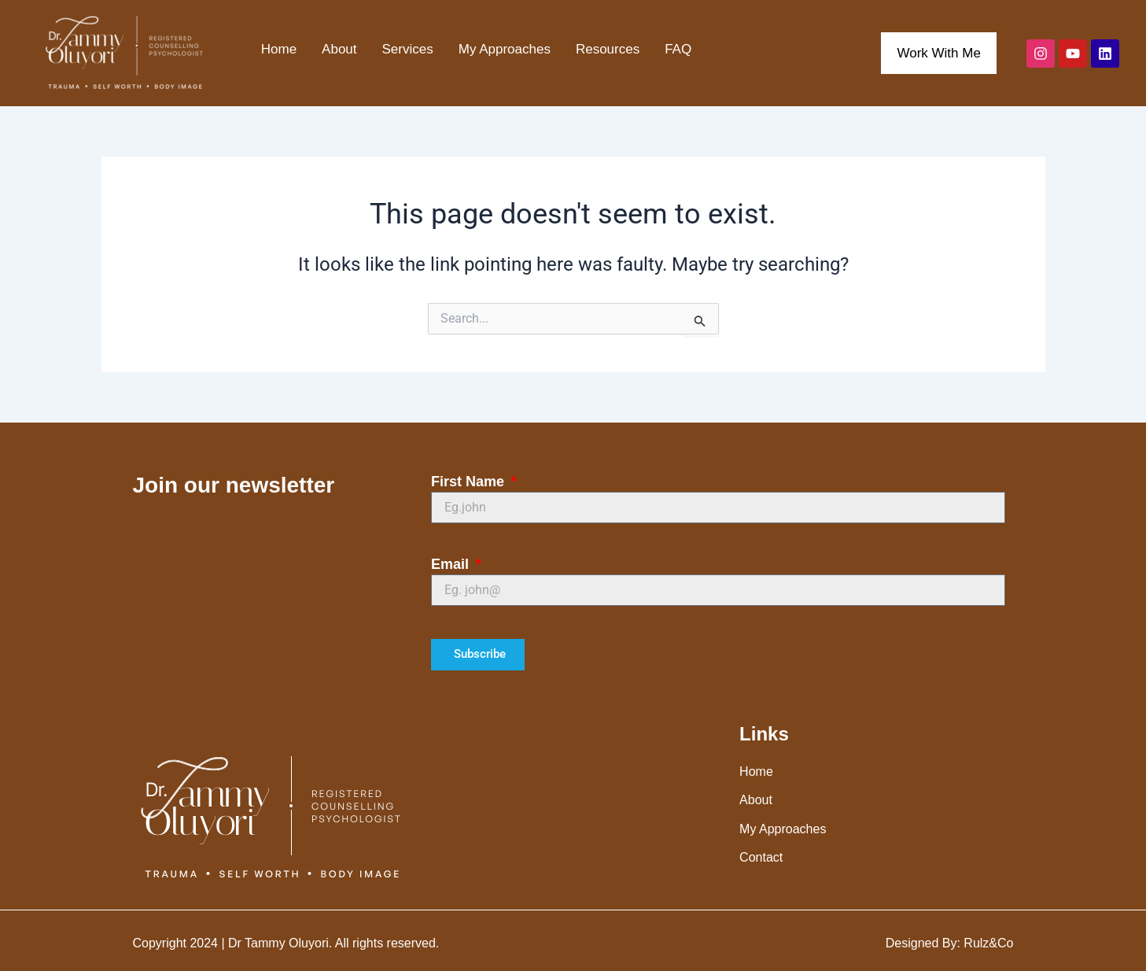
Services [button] (407, 49)
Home (279, 49)
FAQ (678, 49)
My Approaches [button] (505, 49)
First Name (469, 481)
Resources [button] (607, 49)
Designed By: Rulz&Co (950, 943)
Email (452, 564)
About (339, 49)
